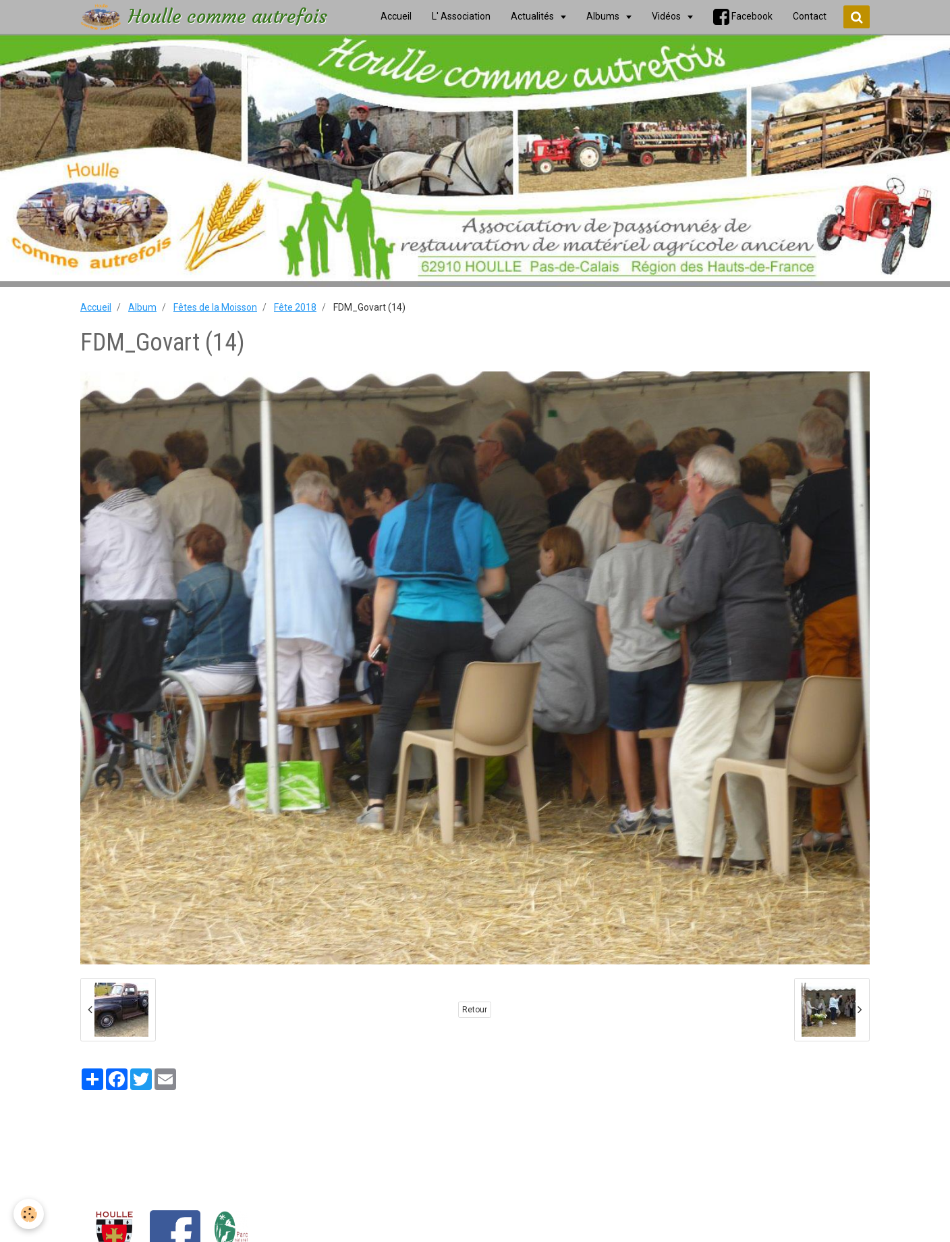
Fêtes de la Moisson (215, 307)
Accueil (95, 307)
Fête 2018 (295, 307)
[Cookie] (28, 1214)
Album (142, 307)
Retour (474, 1009)
